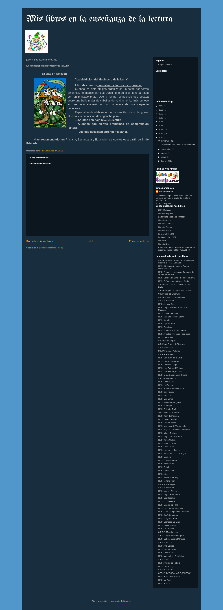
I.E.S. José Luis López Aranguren (173, 453)
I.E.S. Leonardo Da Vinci (169, 522)
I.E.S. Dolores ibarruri (167, 460)
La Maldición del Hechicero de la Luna (178, 144)
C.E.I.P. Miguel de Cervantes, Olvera (174, 290)
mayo (164, 157)
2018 (161, 118)
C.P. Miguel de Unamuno (169, 294)
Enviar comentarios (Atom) (51, 248)
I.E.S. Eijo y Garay (166, 324)
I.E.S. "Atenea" (164, 457)
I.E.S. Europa (164, 583)
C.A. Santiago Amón (167, 378)
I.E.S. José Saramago (168, 515)
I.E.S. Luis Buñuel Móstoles (170, 508)
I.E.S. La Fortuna (165, 385)
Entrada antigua (139, 241)
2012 (161, 137)
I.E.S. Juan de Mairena (168, 416)
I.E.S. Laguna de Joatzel (169, 450)
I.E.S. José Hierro (166, 464)
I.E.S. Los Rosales (166, 498)
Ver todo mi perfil (163, 203)
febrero (164, 161)
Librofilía (162, 240)
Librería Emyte (164, 230)
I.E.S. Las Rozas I (166, 337)
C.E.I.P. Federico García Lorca (171, 297)
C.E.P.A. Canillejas (166, 484)
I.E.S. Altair (163, 474)
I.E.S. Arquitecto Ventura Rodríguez (174, 334)
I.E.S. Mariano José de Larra (171, 317)
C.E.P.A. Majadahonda (168, 532)
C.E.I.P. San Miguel (166, 341)
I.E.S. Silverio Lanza (167, 443)
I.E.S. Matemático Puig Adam (171, 556)
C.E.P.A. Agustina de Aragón (171, 535)
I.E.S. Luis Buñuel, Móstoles (170, 368)
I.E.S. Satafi (163, 467)
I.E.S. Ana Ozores (166, 546)
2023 (161, 110)
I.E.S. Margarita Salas (168, 518)
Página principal (165, 64)
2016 (161, 122)
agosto (164, 153)
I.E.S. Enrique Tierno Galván (171, 388)
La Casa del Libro (166, 234)
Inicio (91, 241)
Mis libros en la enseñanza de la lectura (99, 19)
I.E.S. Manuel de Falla (168, 505)
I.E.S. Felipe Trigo (166, 566)
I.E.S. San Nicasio (166, 392)
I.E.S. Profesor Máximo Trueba (172, 330)
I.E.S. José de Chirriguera (169, 402)
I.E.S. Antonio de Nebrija (169, 563)
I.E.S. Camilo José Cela (168, 361)
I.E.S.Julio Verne (165, 395)
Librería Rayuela (165, 213)
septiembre (166, 149)
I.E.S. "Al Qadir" (165, 580)
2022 (161, 114)
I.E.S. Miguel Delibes (167, 433)
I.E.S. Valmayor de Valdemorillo (172, 426)
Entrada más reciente (39, 241)
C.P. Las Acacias (165, 347)
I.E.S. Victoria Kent (166, 481)
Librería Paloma (165, 227)
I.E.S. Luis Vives (165, 399)
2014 (161, 129)
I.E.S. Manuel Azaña (167, 423)
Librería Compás (165, 223)
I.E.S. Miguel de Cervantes (170, 436)
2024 (161, 106)
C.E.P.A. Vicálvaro (166, 301)
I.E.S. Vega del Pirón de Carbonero (174, 429)
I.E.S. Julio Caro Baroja (168, 477)
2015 (161, 126)
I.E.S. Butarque (165, 406)
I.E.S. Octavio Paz (166, 382)
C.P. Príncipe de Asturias (169, 351)
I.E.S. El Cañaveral (166, 501)
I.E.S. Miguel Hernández (169, 494)
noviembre (166, 141)
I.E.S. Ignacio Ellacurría (168, 491)
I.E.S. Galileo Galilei (167, 525)
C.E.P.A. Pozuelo (165, 354)
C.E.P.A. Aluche (165, 542)
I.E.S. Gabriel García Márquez (171, 539)
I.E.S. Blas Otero (165, 327)
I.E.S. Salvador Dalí (167, 409)
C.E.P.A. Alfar (164, 559)
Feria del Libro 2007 (167, 237)
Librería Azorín (164, 220)
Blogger (126, 601)
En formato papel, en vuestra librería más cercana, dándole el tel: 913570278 (176, 248)
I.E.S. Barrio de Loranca (169, 576)
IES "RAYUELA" (165, 570)
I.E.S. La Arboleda (166, 529)
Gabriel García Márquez (169, 412)
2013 (161, 133)
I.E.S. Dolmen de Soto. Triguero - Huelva (176, 278)
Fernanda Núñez (166, 191)
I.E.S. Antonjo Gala (166, 304)
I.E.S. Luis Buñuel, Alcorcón (170, 371)
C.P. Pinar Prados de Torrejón (171, 344)
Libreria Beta (164, 244)
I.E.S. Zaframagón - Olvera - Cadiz (173, 281)
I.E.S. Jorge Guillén (166, 440)
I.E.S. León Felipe (166, 447)
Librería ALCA (164, 210)
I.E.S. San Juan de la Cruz (170, 358)
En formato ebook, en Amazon (171, 217)
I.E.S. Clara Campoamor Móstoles (173, 512)
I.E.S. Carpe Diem (166, 471)
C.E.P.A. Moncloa (166, 488)
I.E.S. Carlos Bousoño (168, 419)
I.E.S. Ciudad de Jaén (168, 313)
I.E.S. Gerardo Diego (167, 365)
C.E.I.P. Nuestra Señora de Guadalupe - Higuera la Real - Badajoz (176, 261)
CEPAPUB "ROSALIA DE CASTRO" (174, 573)
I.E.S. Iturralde (164, 320)
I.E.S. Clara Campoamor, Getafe (172, 375)
